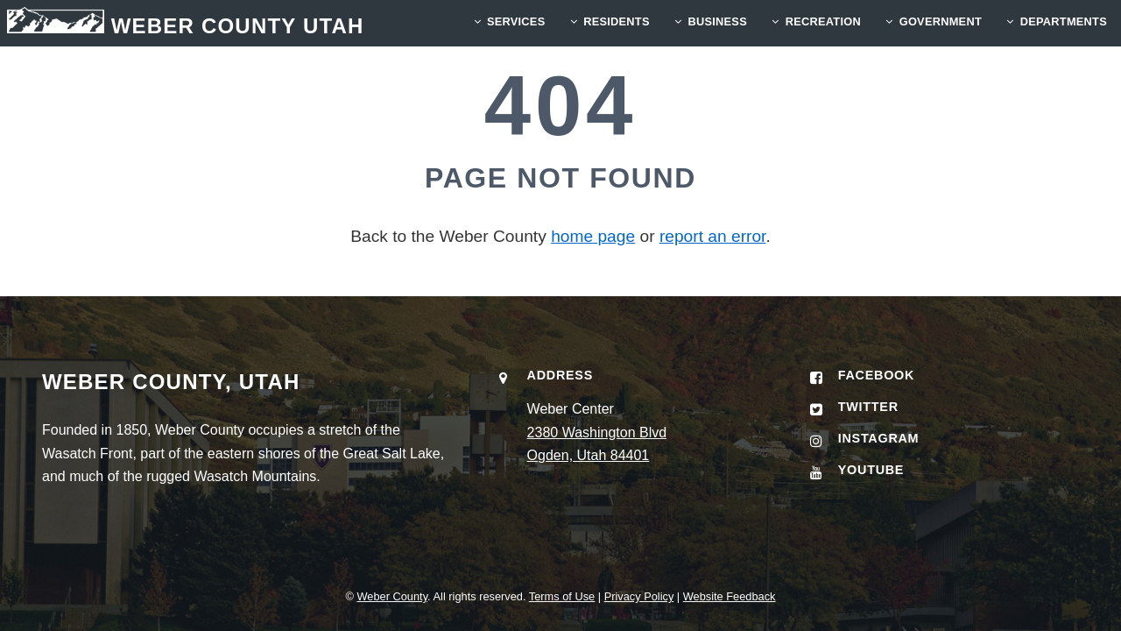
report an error (712, 236)
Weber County (391, 596)
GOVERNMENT (940, 21)
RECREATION (823, 21)
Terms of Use (562, 596)
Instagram (879, 438)
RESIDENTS (616, 21)
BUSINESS (716, 21)
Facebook (876, 375)
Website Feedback (729, 596)
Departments (1063, 21)
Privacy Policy (639, 596)
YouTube (871, 470)
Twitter (868, 407)
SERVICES (516, 21)
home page (593, 236)
